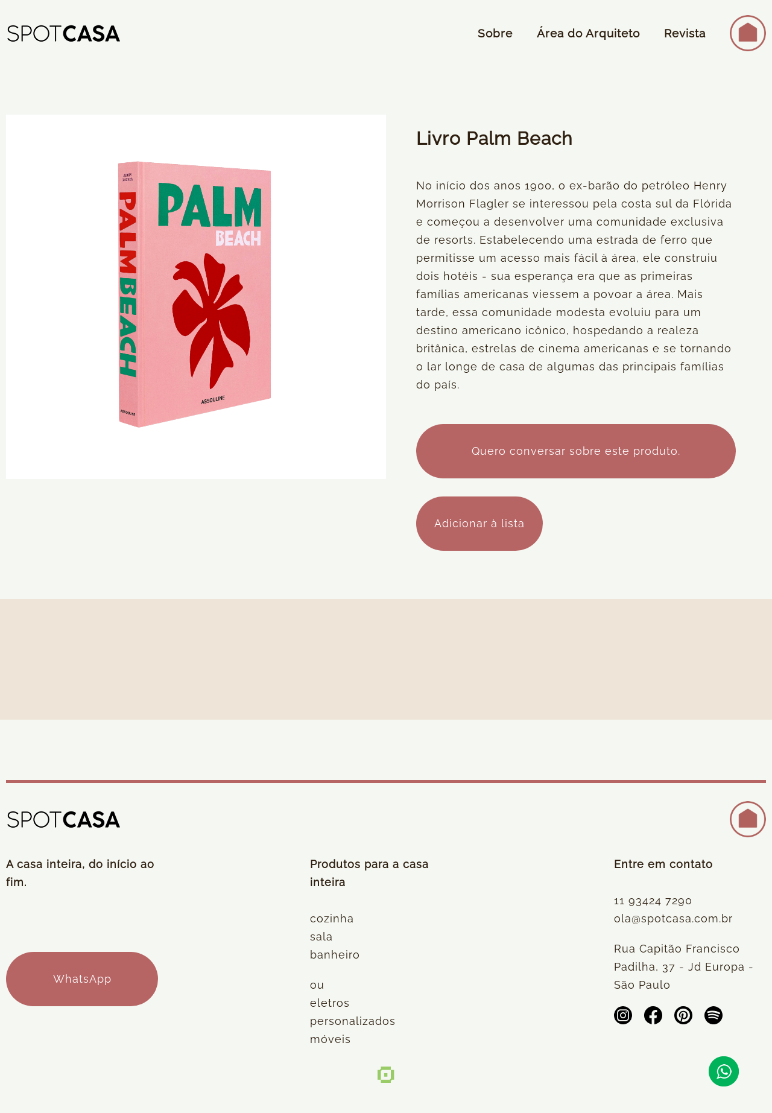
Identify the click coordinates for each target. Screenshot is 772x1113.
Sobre (495, 33)
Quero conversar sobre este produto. (576, 451)
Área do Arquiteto (588, 33)
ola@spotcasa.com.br (673, 918)
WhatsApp (82, 978)
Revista (685, 33)
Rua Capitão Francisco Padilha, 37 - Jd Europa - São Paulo (684, 966)
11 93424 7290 (653, 900)
